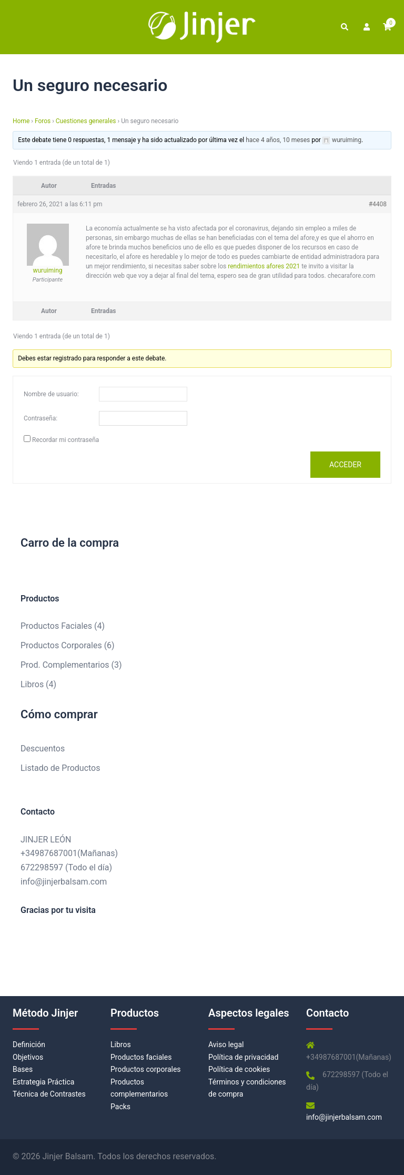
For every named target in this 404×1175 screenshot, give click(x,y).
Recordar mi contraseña (65, 440)
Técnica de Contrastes (49, 1094)
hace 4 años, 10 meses (278, 140)
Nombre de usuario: (51, 394)
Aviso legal (226, 1044)
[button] (344, 27)
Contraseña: (40, 418)
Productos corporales (145, 1069)
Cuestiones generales (86, 121)
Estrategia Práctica (43, 1082)
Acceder (345, 464)
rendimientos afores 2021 (264, 266)
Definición (29, 1044)
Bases (23, 1069)
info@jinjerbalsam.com (64, 882)
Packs (120, 1106)
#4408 (378, 204)
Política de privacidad (243, 1057)
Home (21, 121)
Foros (42, 121)
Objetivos (28, 1057)
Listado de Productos (60, 768)
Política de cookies (239, 1069)
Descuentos (43, 749)
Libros (120, 1044)
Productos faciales (140, 1057)
